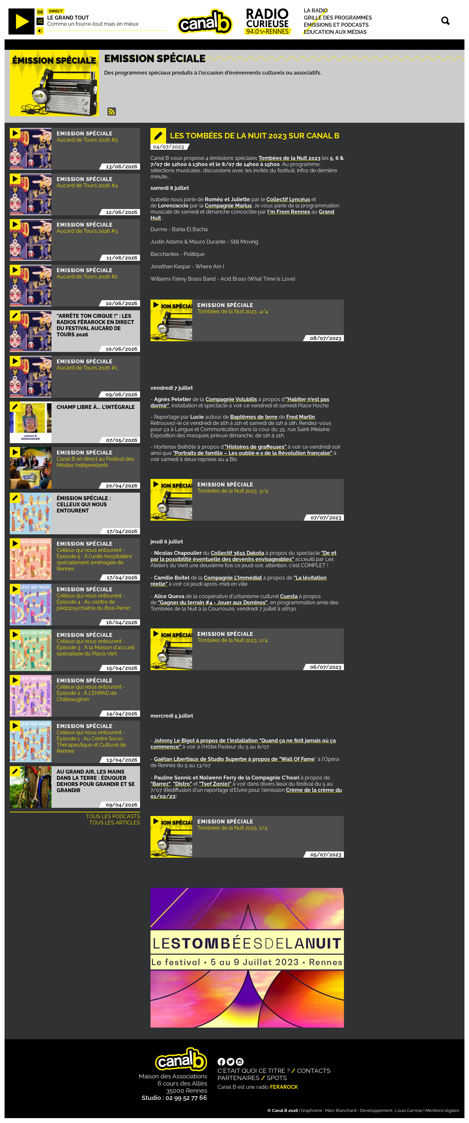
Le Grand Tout (68, 18)
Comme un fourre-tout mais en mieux (92, 24)
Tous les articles (114, 823)
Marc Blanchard (340, 1110)
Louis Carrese (408, 1110)
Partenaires (239, 1077)
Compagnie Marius (228, 206)
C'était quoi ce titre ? (254, 1070)
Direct (56, 11)
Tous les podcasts (113, 816)
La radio (316, 10)
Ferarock (284, 1087)
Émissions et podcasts (336, 25)
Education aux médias (335, 32)
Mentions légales (442, 1110)
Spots (277, 1077)
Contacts (314, 1070)
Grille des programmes (338, 18)
